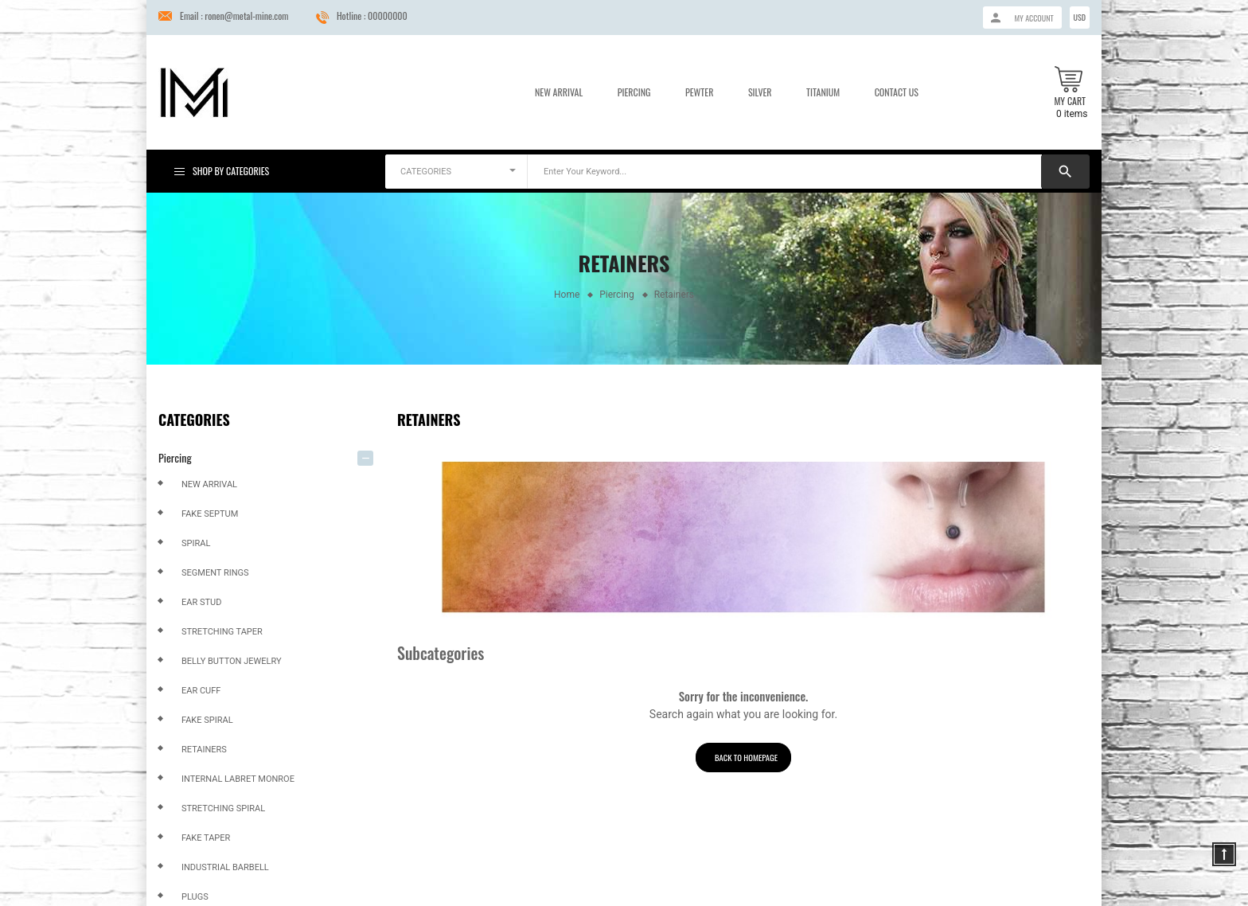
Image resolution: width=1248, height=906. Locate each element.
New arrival (209, 484)
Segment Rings (215, 573)
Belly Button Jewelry (231, 661)
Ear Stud (201, 602)
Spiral (195, 543)
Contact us (896, 92)
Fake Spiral (207, 720)
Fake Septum (209, 514)
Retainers (204, 749)
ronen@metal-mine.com (246, 15)
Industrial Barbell (225, 867)
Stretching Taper (222, 632)
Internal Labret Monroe (237, 779)
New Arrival (559, 92)
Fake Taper (205, 838)
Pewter (699, 92)
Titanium (823, 92)
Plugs (195, 897)
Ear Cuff (200, 690)
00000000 (388, 15)
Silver (760, 92)
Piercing (634, 92)
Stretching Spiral (223, 808)
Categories (194, 419)
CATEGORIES (425, 171)
